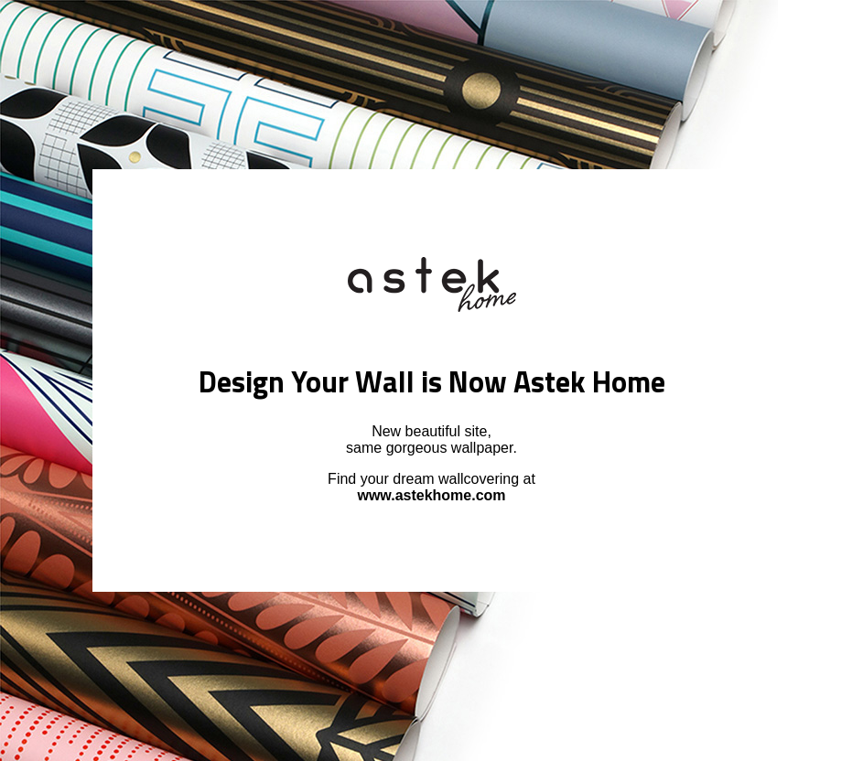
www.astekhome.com (431, 495)
